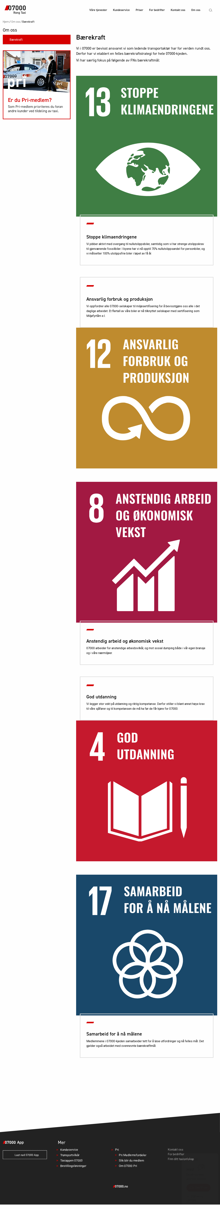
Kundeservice (121, 10)
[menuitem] (98, 10)
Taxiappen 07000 (71, 1160)
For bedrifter (157, 10)
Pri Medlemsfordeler (132, 1155)
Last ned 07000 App (25, 1155)
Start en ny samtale (194, 1198)
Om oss (195, 10)
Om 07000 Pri (128, 1166)
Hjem (6, 21)
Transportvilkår (69, 1155)
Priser (139, 10)
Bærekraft (16, 39)
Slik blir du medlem (131, 1160)
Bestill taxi (198, 1187)
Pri (117, 1150)
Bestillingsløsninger (73, 1166)
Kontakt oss (178, 10)
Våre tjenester (98, 10)
